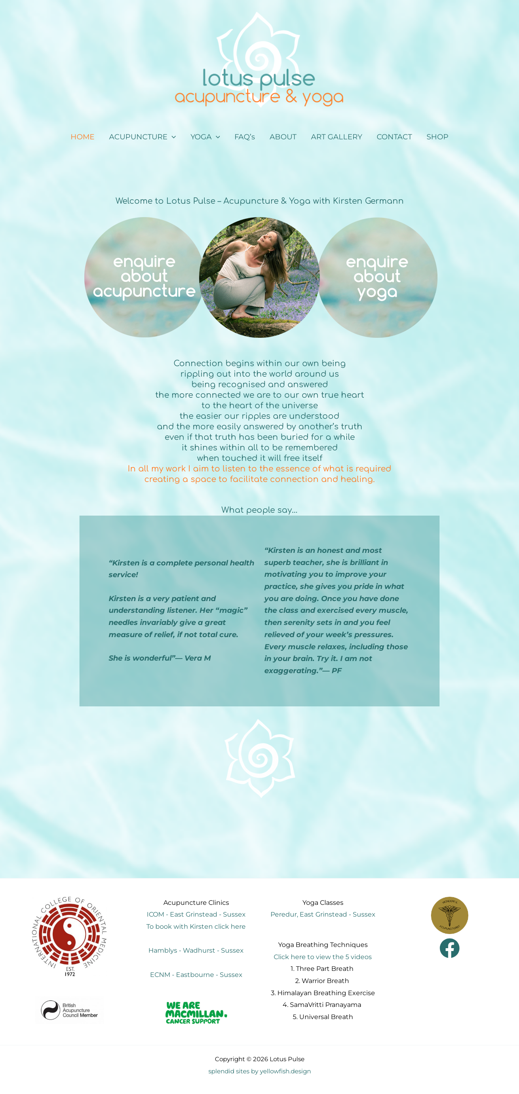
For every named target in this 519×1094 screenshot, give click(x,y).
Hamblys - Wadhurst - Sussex (196, 950)
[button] (142, 137)
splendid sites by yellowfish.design (259, 1071)
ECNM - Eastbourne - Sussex (196, 975)
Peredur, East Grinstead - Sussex (322, 914)
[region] (259, 277)
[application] (171, 137)
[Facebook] (450, 948)
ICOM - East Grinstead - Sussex (196, 914)
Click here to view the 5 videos (323, 957)
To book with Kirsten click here (196, 926)
